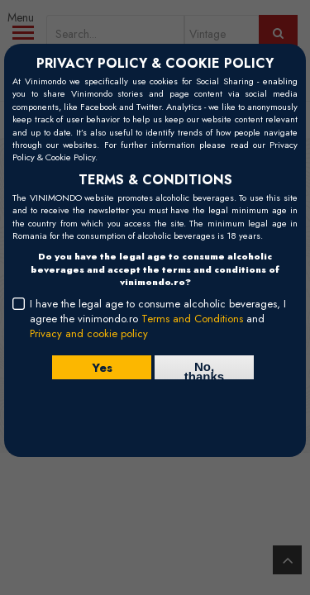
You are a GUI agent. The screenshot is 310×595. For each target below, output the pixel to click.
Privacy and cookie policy (89, 333)
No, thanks (204, 369)
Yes (102, 368)
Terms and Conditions (192, 318)
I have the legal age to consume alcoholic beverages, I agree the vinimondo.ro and (158, 319)
